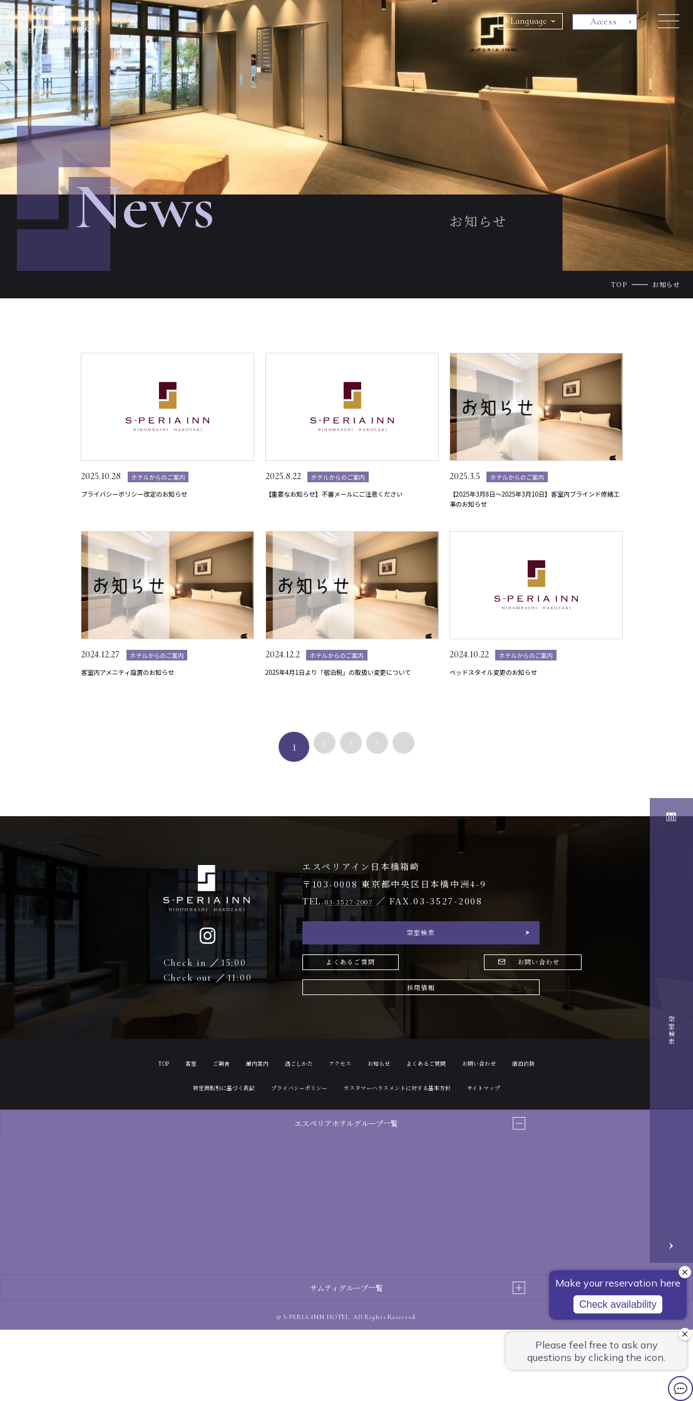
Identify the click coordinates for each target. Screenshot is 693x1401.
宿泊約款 (282, 1133)
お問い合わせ (491, 999)
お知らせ (436, 1108)
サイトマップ (425, 1158)
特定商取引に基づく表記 (354, 1133)
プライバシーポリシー (449, 1133)
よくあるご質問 (359, 999)
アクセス (390, 1108)
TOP (619, 284)
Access (603, 21)
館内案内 (290, 1108)
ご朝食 (247, 1108)
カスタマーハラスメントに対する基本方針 (316, 1158)
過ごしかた (340, 1108)
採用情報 (421, 1030)
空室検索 (421, 962)
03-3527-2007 (359, 925)
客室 (212, 1108)
